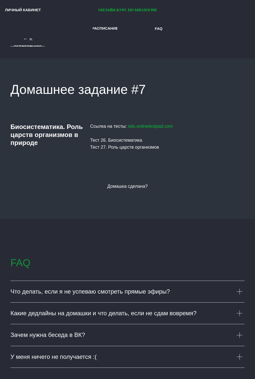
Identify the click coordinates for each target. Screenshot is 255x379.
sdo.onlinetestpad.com (150, 126)
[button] (105, 28)
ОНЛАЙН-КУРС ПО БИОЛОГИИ (127, 10)
